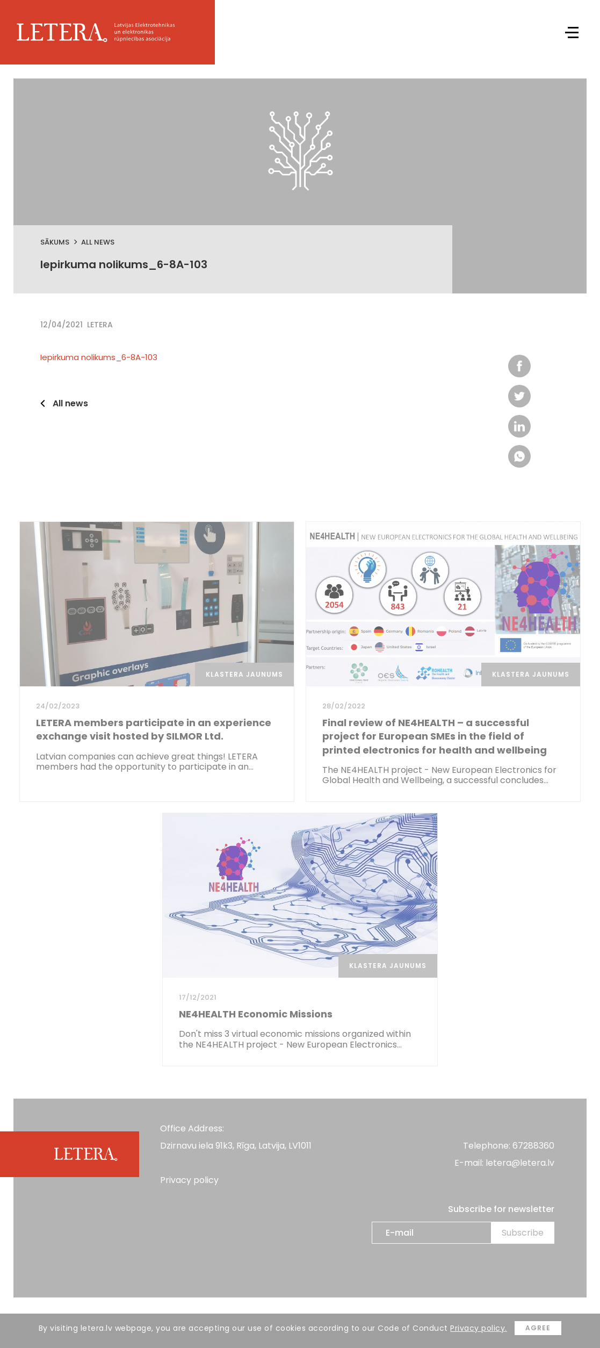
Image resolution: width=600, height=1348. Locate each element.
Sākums (54, 242)
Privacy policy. (478, 1328)
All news (97, 242)
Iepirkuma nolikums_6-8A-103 (98, 357)
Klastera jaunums (244, 674)
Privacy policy (189, 1180)
